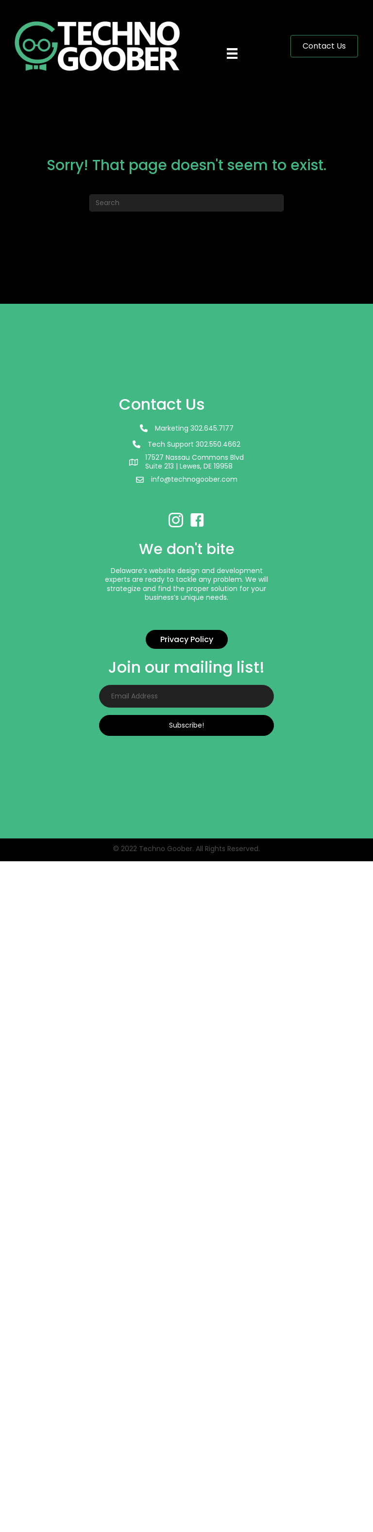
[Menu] (234, 46)
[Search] (186, 202)
